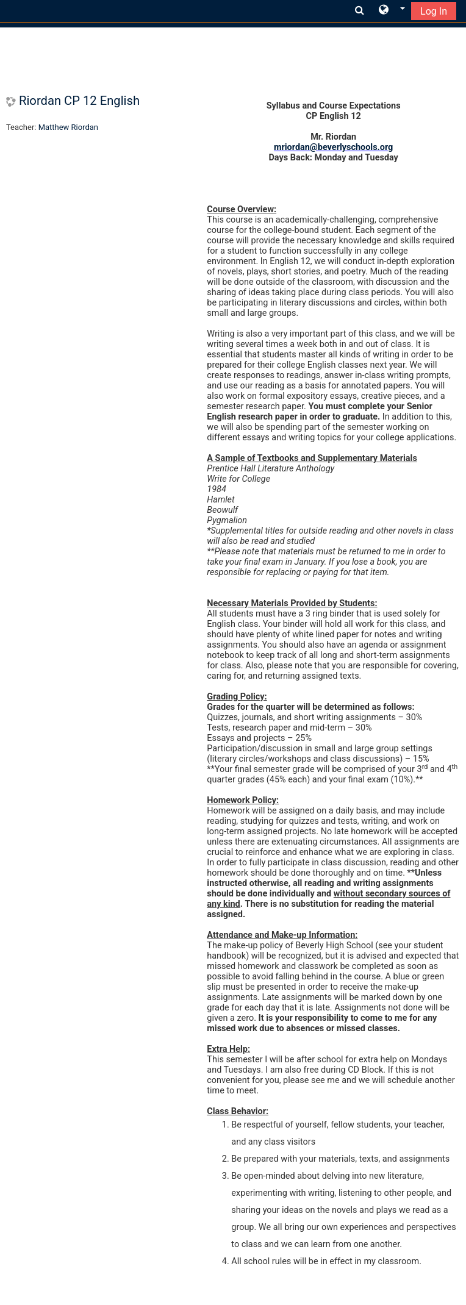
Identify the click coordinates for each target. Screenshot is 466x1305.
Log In (433, 11)
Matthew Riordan (68, 127)
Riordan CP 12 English (79, 101)
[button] (392, 10)
